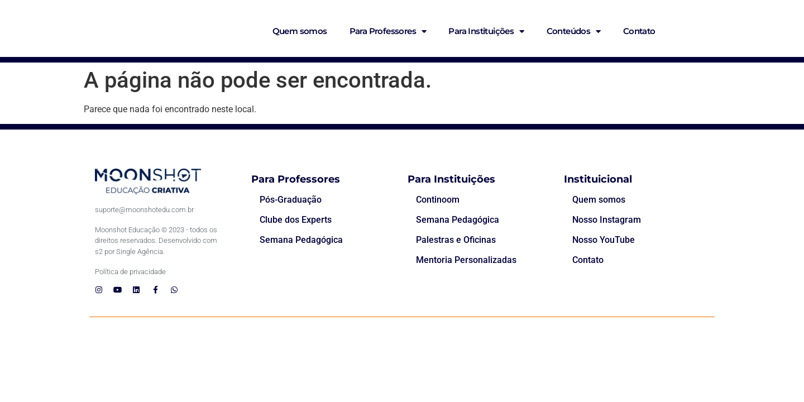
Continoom (438, 199)
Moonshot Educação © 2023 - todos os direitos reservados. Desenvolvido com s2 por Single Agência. (156, 241)
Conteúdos (574, 31)
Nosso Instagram (606, 219)
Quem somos (299, 31)
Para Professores (388, 31)
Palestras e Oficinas (456, 239)
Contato (639, 31)
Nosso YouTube (603, 239)
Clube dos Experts (296, 219)
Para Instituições (486, 31)
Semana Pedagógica (301, 239)
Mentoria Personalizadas (466, 260)
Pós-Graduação (291, 199)
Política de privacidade (130, 271)
